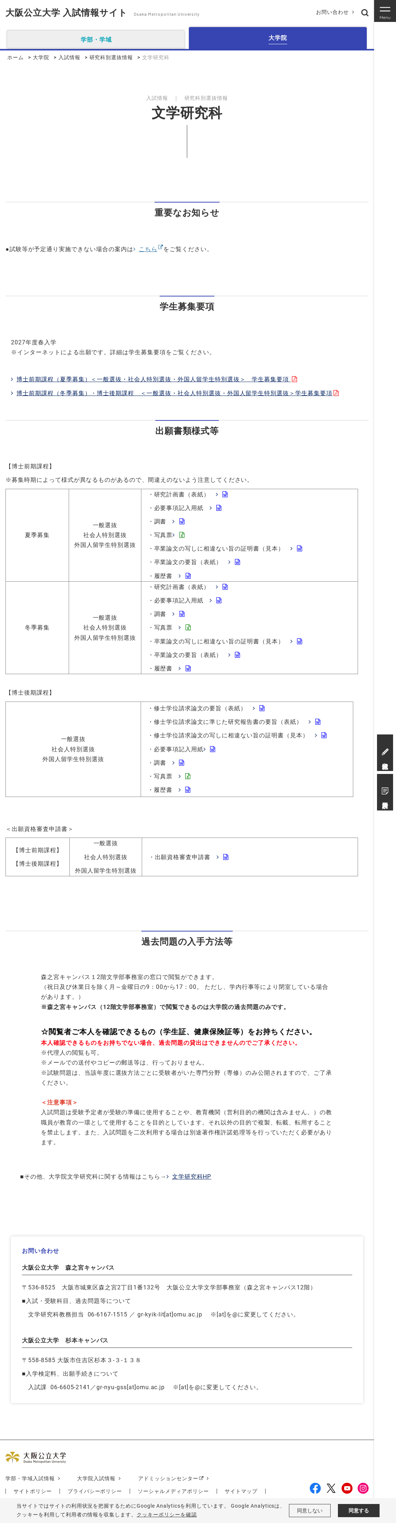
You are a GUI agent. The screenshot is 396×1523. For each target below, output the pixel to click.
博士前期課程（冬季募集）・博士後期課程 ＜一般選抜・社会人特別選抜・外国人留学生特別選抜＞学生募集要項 (174, 393)
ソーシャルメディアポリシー (173, 1491)
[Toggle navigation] (385, 11)
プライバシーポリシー (95, 1491)
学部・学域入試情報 (30, 1478)
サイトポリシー (33, 1491)
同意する (359, 1510)
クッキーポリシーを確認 (167, 1515)
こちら (148, 249)
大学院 (41, 57)
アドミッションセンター (168, 1478)
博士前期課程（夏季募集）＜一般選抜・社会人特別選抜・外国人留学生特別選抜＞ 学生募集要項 (153, 379)
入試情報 (69, 57)
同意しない (310, 1510)
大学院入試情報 (96, 1478)
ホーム (15, 57)
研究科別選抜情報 (111, 57)
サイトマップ (241, 1491)
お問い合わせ (332, 12)
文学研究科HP (192, 1176)
